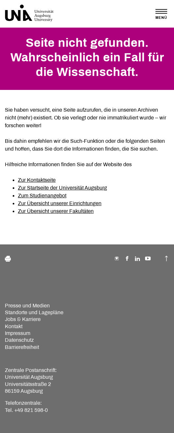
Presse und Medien (27, 305)
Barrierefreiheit (22, 347)
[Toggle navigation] (161, 14)
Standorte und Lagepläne (34, 312)
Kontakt (13, 326)
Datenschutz (19, 340)
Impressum (17, 333)
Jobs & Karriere (23, 319)
